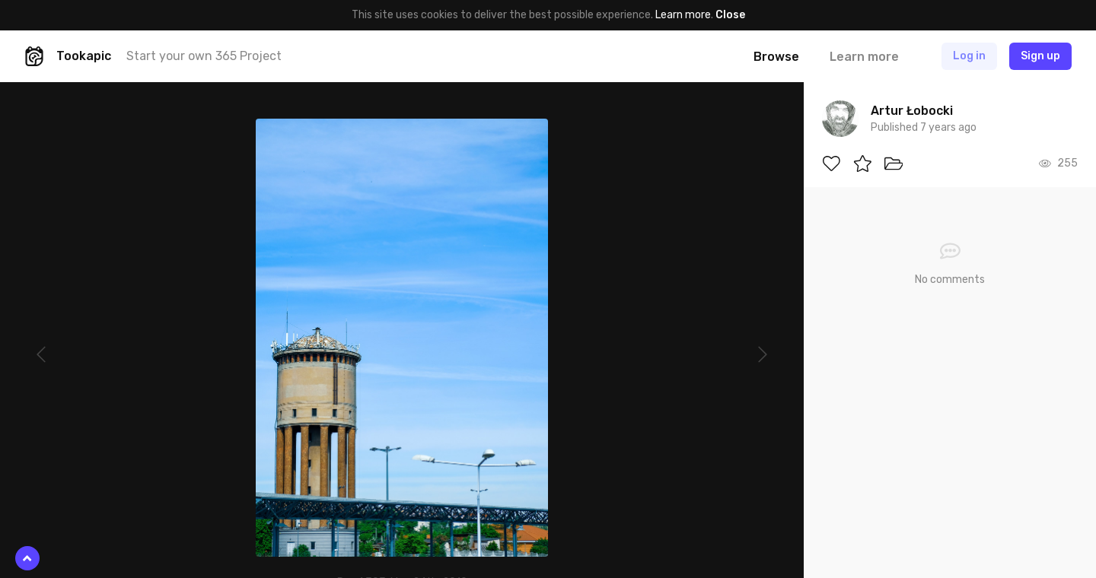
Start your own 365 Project (204, 56)
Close (730, 14)
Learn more (683, 14)
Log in (969, 55)
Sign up (1040, 55)
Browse (776, 56)
